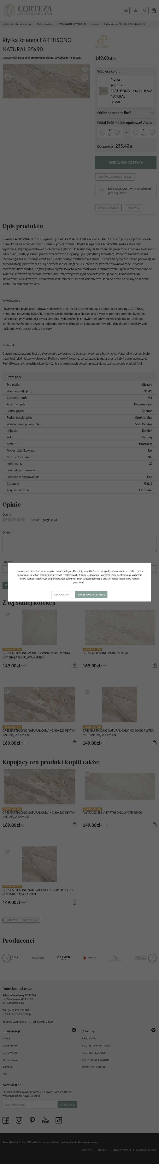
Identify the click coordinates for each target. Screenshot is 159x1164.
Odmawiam (61, 594)
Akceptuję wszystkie (91, 594)
